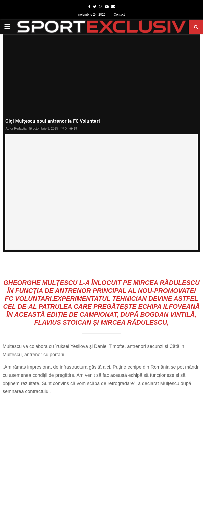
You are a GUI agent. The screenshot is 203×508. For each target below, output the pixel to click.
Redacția (20, 128)
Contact (119, 14)
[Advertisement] (101, 79)
